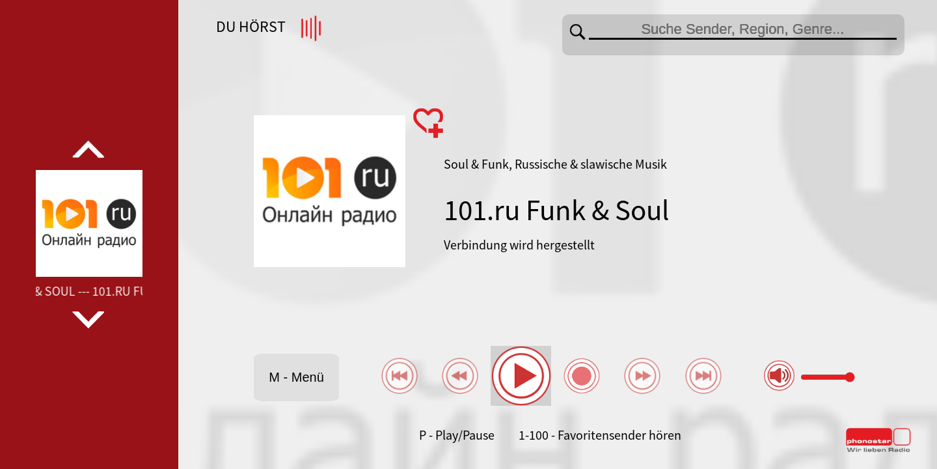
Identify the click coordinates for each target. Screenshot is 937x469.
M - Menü (296, 377)
